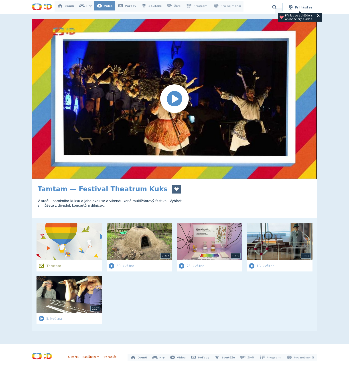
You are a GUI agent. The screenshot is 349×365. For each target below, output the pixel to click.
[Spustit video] (174, 99)
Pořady (129, 7)
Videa (107, 7)
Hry (87, 7)
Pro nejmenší (227, 7)
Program (198, 7)
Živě (175, 7)
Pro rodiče (111, 356)
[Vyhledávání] (274, 7)
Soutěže (153, 7)
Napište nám (92, 356)
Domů (68, 7)
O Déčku (74, 356)
